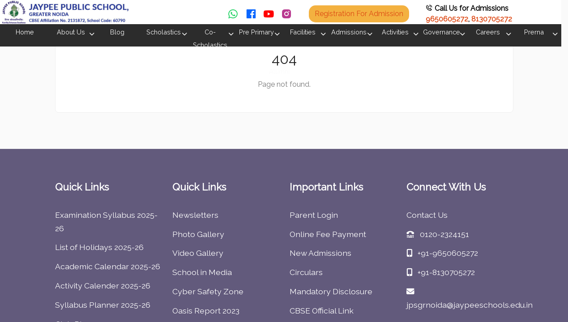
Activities (395, 32)
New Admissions (320, 253)
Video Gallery (197, 253)
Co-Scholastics (210, 38)
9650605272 (447, 19)
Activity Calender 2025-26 (102, 285)
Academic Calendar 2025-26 (107, 266)
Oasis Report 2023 (205, 310)
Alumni (279, 71)
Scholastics (163, 32)
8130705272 (491, 19)
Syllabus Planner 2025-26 (102, 304)
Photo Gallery (198, 234)
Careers (488, 32)
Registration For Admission (359, 13)
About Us (71, 32)
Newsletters (195, 215)
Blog (117, 32)
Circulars (306, 272)
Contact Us (427, 215)
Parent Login (314, 215)
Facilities (303, 32)
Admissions (349, 32)
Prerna (534, 32)
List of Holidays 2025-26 (99, 247)
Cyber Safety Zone (207, 291)
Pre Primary (256, 32)
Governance (441, 32)
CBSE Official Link (322, 310)
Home (25, 32)
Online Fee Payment (328, 234)
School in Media (202, 272)
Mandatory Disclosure (331, 291)
